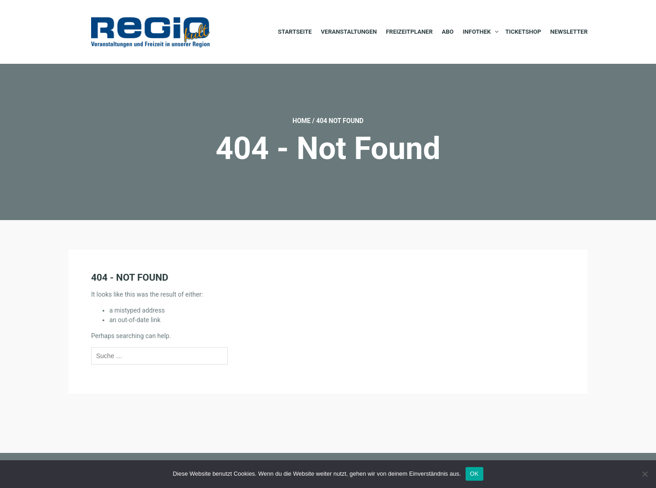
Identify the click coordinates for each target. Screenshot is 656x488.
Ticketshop (523, 31)
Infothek (477, 31)
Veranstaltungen (349, 31)
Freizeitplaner (409, 31)
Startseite (295, 31)
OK (474, 473)
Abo (448, 31)
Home (301, 120)
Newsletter (569, 31)
